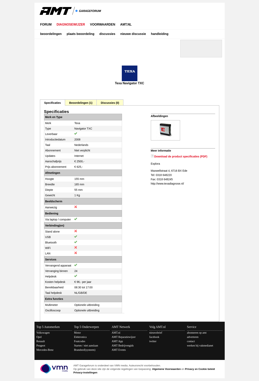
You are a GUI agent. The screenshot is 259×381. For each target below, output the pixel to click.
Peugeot (40, 345)
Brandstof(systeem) (84, 349)
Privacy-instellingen (85, 372)
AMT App (117, 341)
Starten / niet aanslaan (86, 345)
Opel (39, 337)
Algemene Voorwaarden (166, 369)
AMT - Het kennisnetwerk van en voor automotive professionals (71, 13)
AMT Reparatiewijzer (124, 337)
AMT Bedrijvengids (123, 345)
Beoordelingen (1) (80, 102)
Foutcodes (79, 341)
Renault (40, 341)
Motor (77, 332)
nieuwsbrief (155, 332)
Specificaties (52, 102)
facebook (154, 337)
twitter (152, 341)
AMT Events (119, 349)
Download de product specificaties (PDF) (180, 156)
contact (191, 341)
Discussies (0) (110, 102)
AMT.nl (116, 332)
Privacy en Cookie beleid (200, 369)
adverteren (192, 337)
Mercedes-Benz (45, 349)
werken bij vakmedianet (200, 345)
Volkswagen (43, 332)
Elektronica (80, 337)
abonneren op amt (196, 332)
